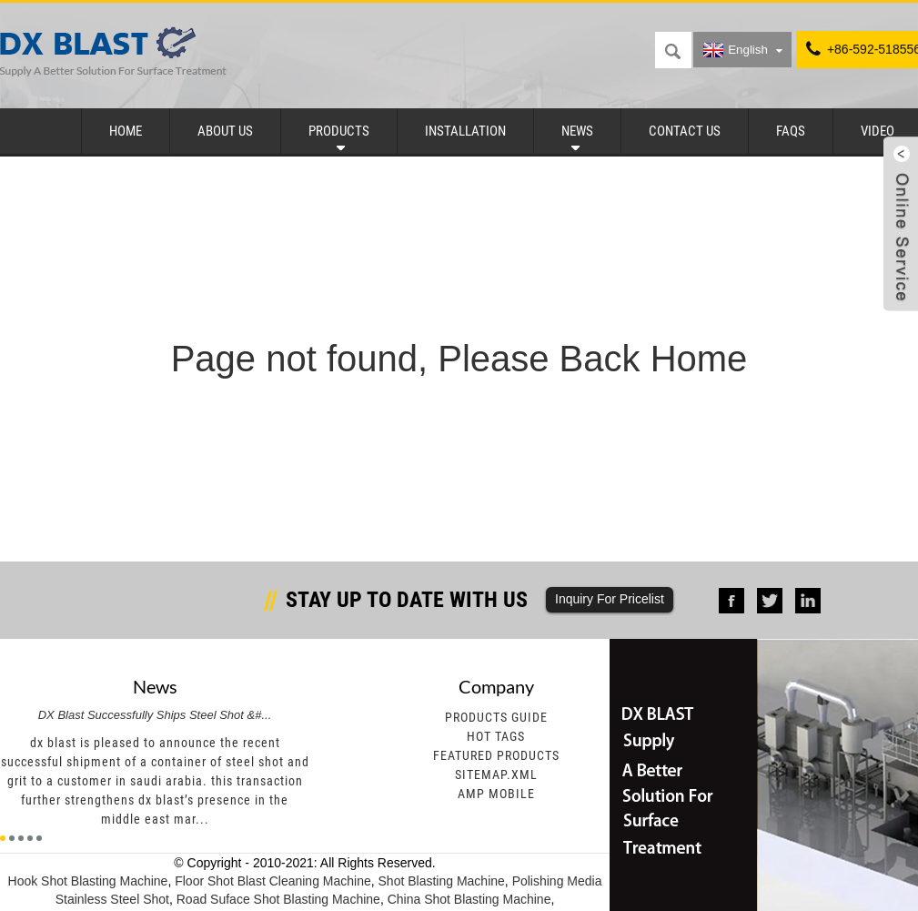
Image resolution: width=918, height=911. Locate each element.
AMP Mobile (496, 793)
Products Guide (496, 717)
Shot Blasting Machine (441, 881)
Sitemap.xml (496, 774)
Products (338, 131)
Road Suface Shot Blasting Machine (278, 899)
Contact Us (685, 131)
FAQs (790, 131)
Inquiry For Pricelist (609, 599)
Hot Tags (496, 736)
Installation (465, 131)
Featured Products (496, 755)
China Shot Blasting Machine (469, 899)
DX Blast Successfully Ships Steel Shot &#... (155, 715)
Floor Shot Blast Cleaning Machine (273, 881)
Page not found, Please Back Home (459, 359)
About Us (225, 131)
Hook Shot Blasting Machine (88, 881)
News (577, 131)
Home (125, 131)
